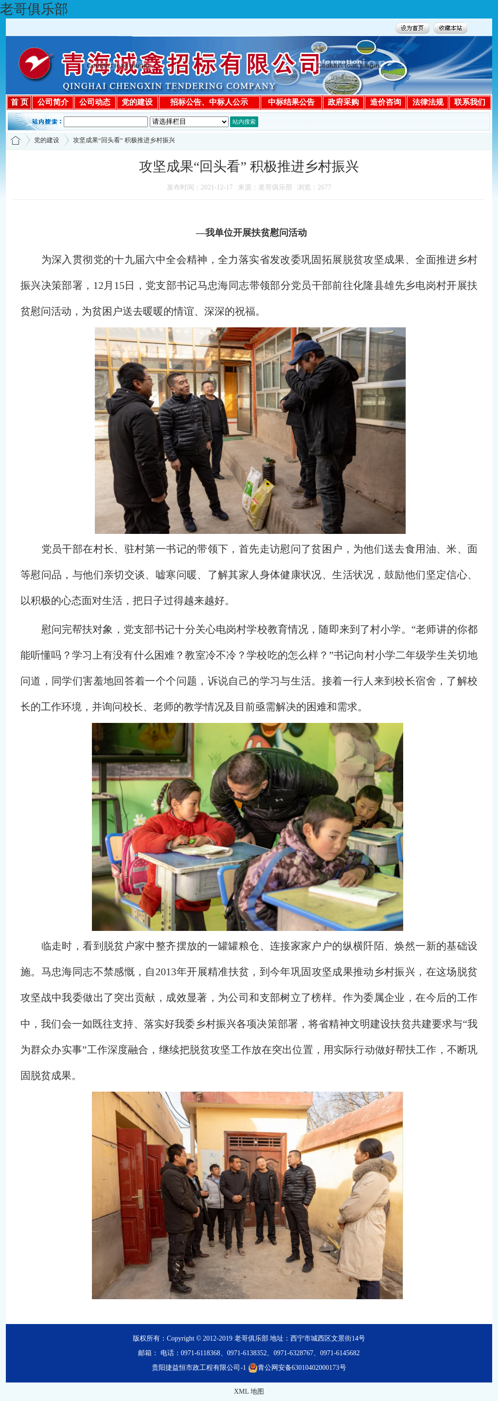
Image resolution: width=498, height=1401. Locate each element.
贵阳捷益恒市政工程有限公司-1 (199, 1367)
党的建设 (46, 140)
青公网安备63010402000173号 (297, 1367)
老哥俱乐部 (34, 9)
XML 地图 (249, 1391)
